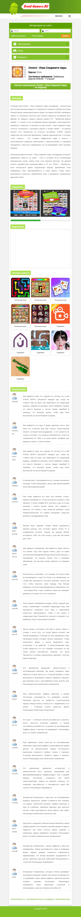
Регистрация (37, 36)
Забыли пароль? (18, 36)
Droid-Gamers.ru (18, 899)
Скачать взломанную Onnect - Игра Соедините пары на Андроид (40, 86)
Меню (63, 16)
